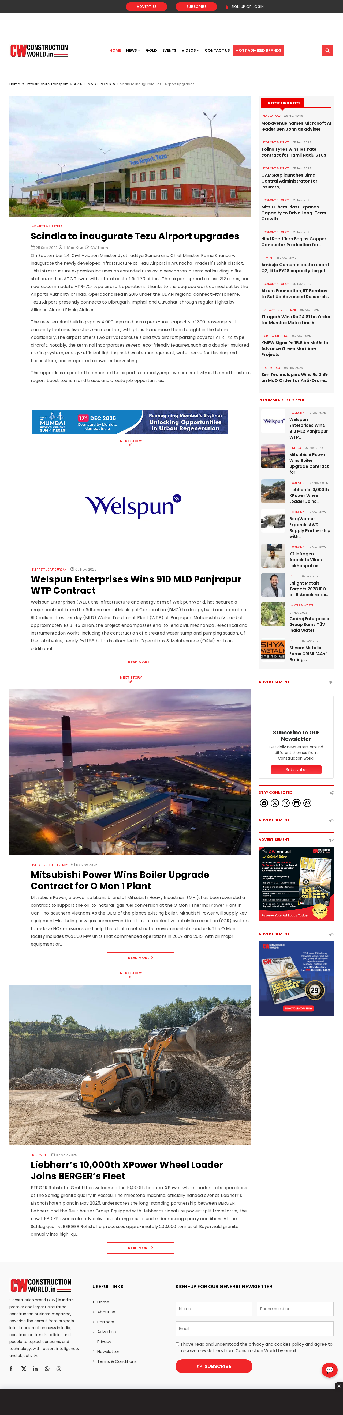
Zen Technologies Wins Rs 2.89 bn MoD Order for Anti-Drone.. (294, 378)
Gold (151, 50)
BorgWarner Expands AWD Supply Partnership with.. (309, 527)
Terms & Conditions (117, 1361)
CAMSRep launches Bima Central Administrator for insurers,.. (289, 181)
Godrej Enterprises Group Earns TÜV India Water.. (309, 624)
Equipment (39, 1155)
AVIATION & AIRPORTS (92, 83)
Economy (297, 413)
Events (169, 50)
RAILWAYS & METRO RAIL (279, 310)
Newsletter (108, 1351)
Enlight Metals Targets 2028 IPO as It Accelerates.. (308, 589)
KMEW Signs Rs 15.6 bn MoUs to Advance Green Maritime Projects (294, 349)
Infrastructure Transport (47, 83)
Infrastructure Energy (50, 865)
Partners (105, 1322)
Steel (294, 576)
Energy (296, 448)
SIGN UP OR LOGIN (244, 6)
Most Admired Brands (258, 50)
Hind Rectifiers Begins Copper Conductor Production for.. (293, 242)
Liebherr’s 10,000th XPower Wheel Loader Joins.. (309, 495)
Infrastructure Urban (49, 570)
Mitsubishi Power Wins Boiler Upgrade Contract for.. (309, 463)
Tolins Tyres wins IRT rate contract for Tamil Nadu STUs (293, 152)
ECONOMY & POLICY (276, 143)
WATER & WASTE (302, 606)
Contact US (217, 50)
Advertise (146, 6)
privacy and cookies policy (276, 1344)
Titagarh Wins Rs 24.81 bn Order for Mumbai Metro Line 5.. (296, 320)
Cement (268, 258)
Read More (140, 662)
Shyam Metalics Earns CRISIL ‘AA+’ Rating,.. (308, 653)
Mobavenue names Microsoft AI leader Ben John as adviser (296, 126)
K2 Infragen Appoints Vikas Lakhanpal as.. (305, 559)
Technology (271, 117)
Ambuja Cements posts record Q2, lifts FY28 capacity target (295, 268)
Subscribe (196, 6)
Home (115, 50)
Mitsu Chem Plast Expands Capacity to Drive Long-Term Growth (293, 213)
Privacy (104, 1341)
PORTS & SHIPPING (275, 336)
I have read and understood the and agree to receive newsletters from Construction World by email (257, 1347)
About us (106, 1312)
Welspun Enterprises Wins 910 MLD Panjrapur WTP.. (308, 428)
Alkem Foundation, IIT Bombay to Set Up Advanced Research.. (295, 294)
